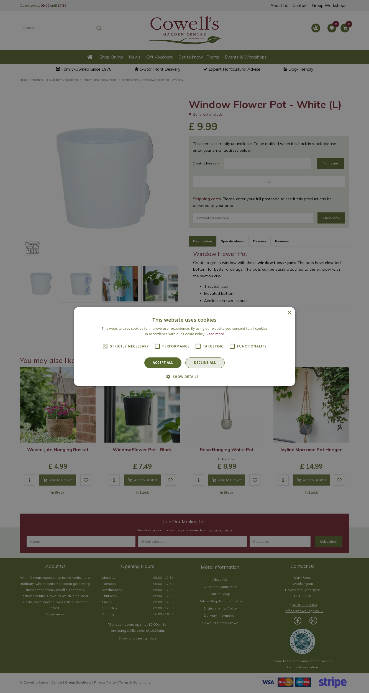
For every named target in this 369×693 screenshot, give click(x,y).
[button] (184, 376)
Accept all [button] (163, 362)
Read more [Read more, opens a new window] (215, 334)
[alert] (184, 346)
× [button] (289, 313)
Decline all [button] (205, 362)
